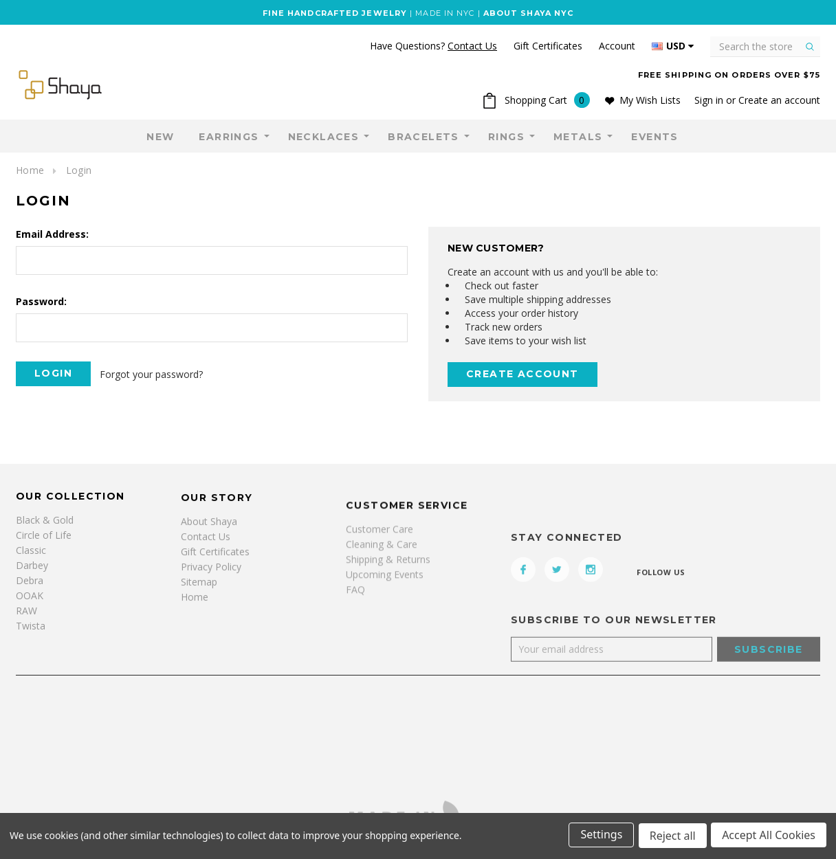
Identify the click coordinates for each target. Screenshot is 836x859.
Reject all (671, 837)
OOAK (29, 605)
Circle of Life (44, 545)
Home (30, 170)
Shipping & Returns (388, 608)
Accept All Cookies (768, 837)
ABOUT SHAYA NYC (528, 13)
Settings (599, 837)
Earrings (228, 137)
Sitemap (199, 607)
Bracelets (423, 137)
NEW (160, 137)
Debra (29, 590)
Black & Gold (45, 530)
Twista (30, 636)
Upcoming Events (385, 623)
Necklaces (324, 137)
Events (654, 137)
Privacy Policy (211, 592)
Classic (31, 560)
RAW (26, 620)
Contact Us (205, 562)
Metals (577, 137)
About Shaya (209, 547)
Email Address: (52, 234)
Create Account (522, 374)
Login (78, 170)
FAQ (355, 638)
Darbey (32, 575)
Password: (41, 301)
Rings (506, 137)
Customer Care (379, 578)
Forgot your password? (152, 373)
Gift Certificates (215, 577)
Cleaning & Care (381, 593)
